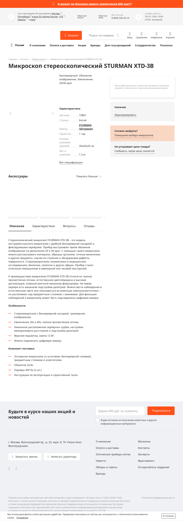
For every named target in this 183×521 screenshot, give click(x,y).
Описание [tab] (16, 227)
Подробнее (22, 517)
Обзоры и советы (106, 467)
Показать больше (89, 176)
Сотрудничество (145, 45)
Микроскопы (38, 59)
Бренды (95, 45)
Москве (56, 13)
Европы (22, 19)
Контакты (144, 448)
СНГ (61, 16)
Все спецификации (71, 162)
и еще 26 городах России (45, 16)
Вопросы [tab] (69, 227)
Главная (12, 59)
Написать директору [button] (63, 456)
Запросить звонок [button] (26, 456)
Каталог (24, 59)
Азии (32, 19)
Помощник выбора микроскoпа (134, 135)
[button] (79, 17)
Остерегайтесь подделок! (153, 467)
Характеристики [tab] (43, 227)
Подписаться (161, 411)
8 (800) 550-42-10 (120, 17)
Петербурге (24, 16)
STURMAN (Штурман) (86, 126)
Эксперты (144, 454)
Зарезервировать (125, 114)
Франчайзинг (146, 460)
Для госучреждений (118, 45)
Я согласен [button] (168, 515)
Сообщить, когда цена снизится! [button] (135, 151)
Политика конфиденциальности (158, 497)
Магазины (144, 441)
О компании (37, 45)
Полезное (166, 45)
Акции (82, 45)
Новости (101, 460)
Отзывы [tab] (89, 227)
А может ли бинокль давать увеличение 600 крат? (95, 4)
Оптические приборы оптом (113, 454)
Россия (19, 45)
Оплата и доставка (62, 45)
